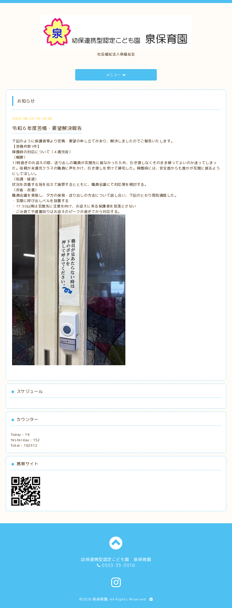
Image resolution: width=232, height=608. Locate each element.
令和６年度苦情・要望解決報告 (47, 128)
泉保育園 (100, 599)
